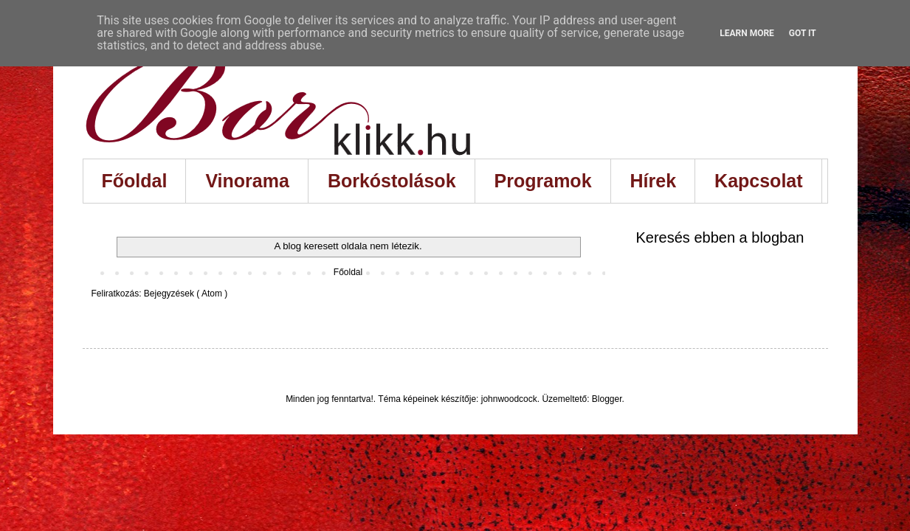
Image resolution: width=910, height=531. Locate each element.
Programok (543, 180)
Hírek (653, 180)
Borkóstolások (392, 180)
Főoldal (135, 180)
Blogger (607, 399)
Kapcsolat (758, 180)
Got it (802, 33)
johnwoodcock (509, 399)
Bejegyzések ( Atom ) (185, 293)
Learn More (747, 33)
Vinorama (247, 180)
